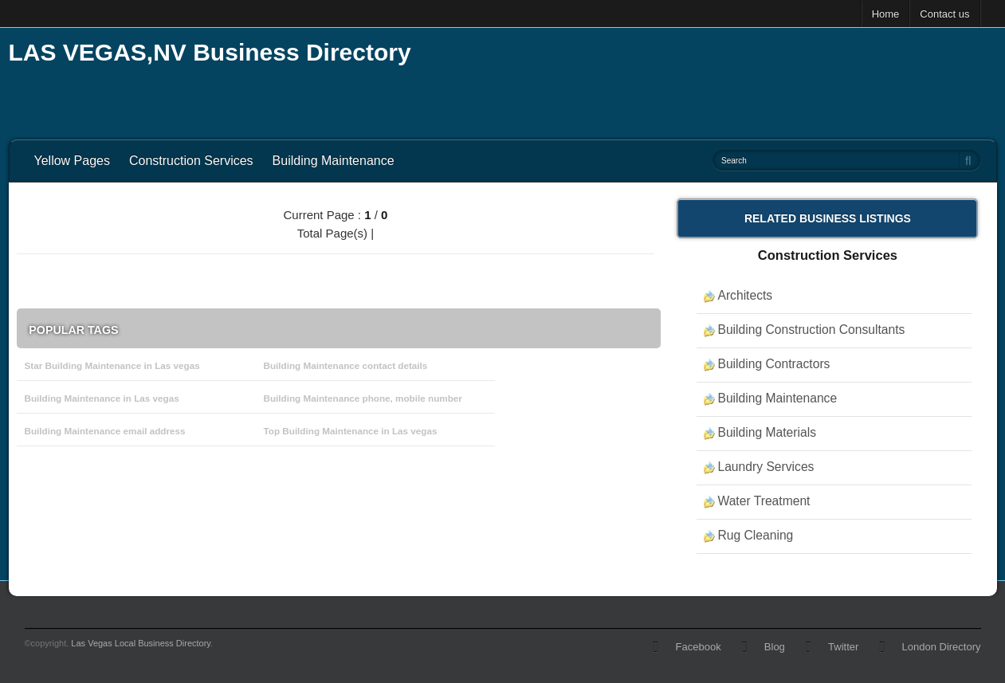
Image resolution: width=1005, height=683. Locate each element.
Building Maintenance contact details (346, 365)
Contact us (944, 14)
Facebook (698, 647)
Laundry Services (765, 466)
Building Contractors (773, 364)
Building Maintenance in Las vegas (102, 398)
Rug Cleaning (755, 535)
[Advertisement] (707, 80)
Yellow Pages (72, 160)
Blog (774, 647)
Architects (744, 295)
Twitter (843, 647)
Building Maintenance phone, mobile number (363, 398)
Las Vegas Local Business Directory (140, 643)
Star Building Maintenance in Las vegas (112, 365)
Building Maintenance (334, 160)
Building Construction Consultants (811, 329)
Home (886, 14)
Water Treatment (763, 501)
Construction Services (191, 160)
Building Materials (766, 432)
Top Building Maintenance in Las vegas (351, 431)
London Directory (941, 647)
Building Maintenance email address (105, 431)
